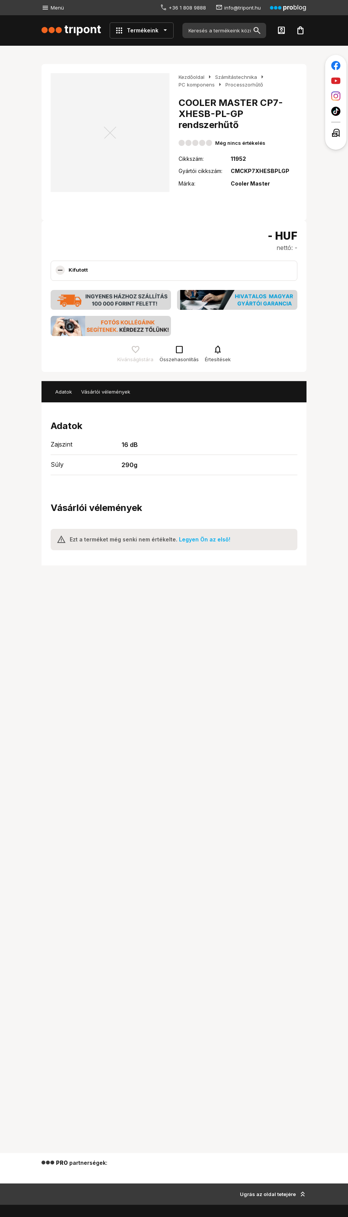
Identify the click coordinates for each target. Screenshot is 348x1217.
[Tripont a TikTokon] (335, 111)
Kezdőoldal (191, 77)
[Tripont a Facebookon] (335, 65)
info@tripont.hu (242, 8)
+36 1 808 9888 (187, 8)
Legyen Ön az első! (204, 539)
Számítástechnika (236, 77)
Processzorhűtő (244, 85)
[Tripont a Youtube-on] (335, 80)
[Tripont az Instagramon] (335, 96)
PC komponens (197, 85)
